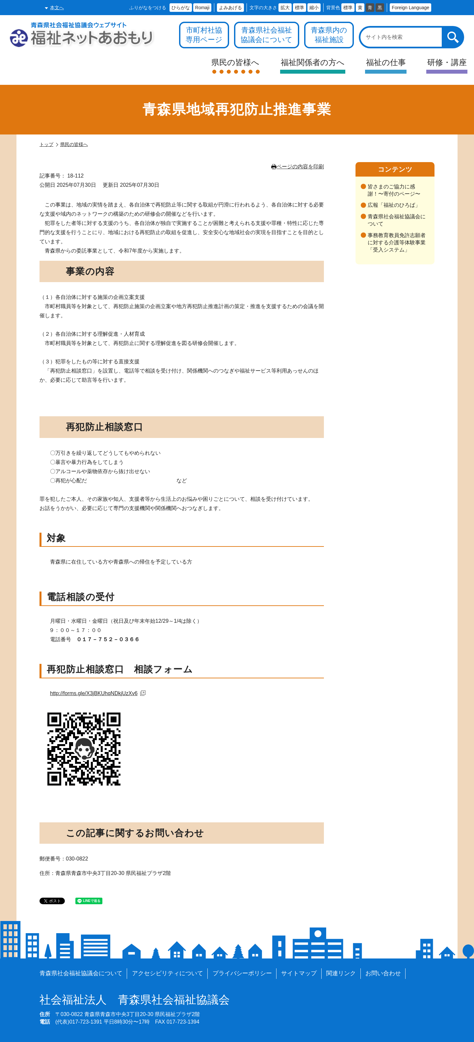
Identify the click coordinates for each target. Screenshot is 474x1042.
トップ (46, 144)
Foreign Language (410, 7)
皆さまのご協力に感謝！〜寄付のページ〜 (394, 190)
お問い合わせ (383, 973)
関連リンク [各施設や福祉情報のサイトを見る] (341, 973)
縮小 (314, 7)
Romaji (202, 7)
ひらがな (180, 7)
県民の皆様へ (74, 144)
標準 (299, 7)
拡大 (285, 7)
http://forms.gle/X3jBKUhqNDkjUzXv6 (97, 693)
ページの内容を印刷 (297, 166)
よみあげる (230, 7)
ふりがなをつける (147, 7)
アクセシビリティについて (167, 973)
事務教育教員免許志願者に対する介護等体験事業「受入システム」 (397, 242)
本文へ (57, 7)
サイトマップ (299, 973)
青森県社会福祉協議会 (135, 1000)
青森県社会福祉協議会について (397, 220)
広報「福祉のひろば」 (394, 205)
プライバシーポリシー (242, 973)
